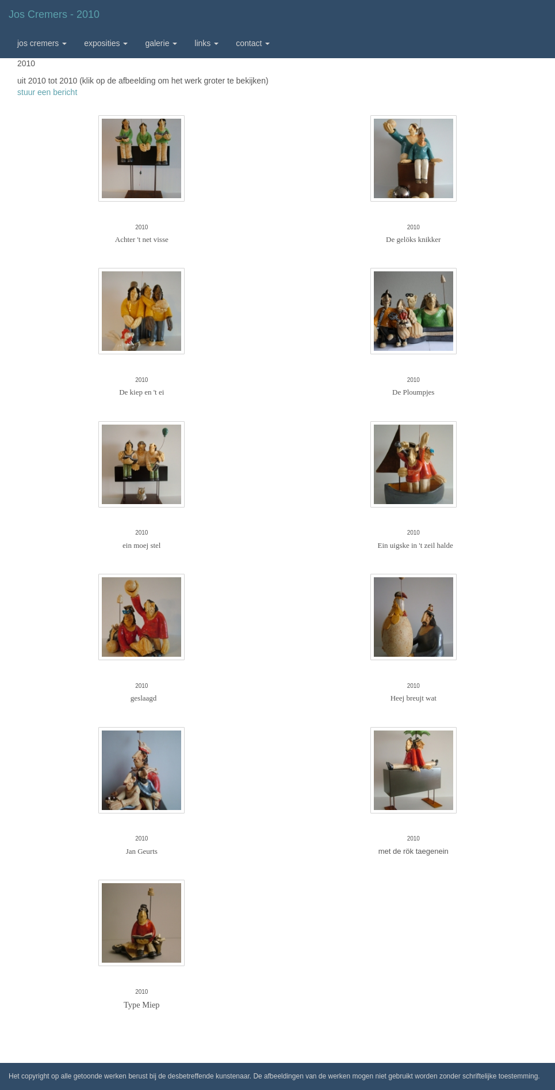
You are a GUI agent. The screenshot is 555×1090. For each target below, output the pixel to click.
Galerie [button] (161, 43)
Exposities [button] (106, 43)
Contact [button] (253, 43)
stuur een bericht (47, 92)
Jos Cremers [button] (42, 43)
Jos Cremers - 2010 (54, 14)
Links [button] (206, 43)
